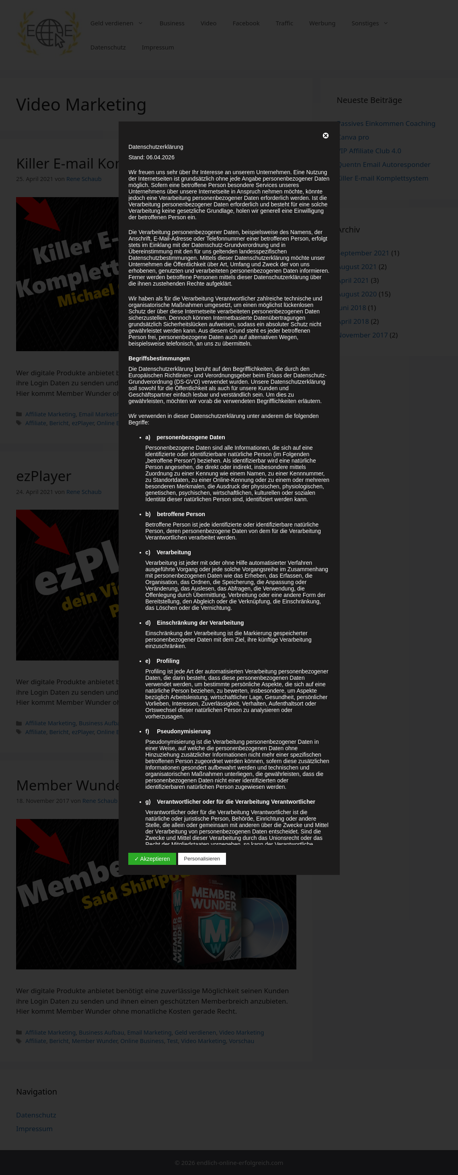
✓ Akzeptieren (152, 859)
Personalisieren (202, 859)
